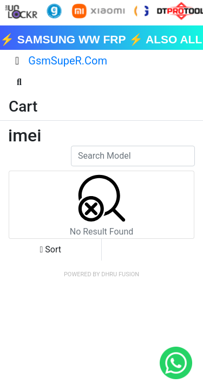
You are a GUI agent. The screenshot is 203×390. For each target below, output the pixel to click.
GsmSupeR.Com (67, 60)
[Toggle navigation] (17, 61)
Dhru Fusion (120, 274)
